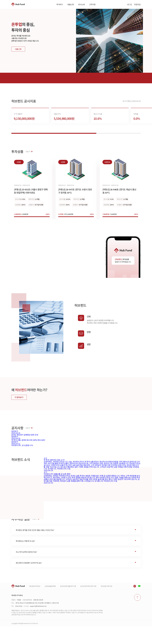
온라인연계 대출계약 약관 (68, 589)
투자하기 (59, 4)
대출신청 (70, 4)
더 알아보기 (19, 399)
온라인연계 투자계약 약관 (88, 589)
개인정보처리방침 (34, 589)
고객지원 (92, 4)
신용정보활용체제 (50, 589)
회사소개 (81, 4)
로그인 (129, 4)
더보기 (29, 154)
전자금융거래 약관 (106, 589)
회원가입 (137, 4)
